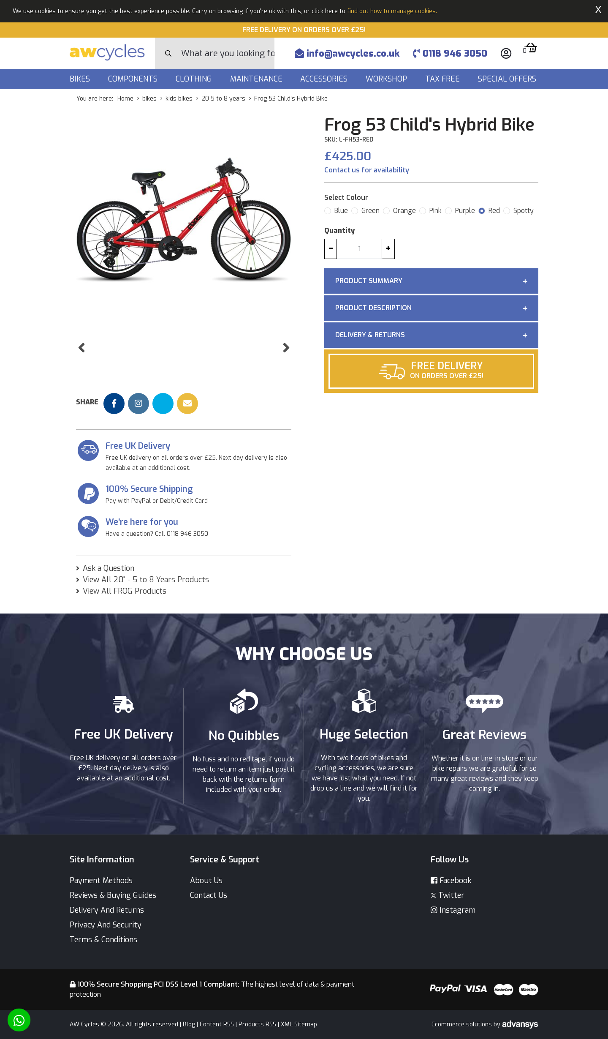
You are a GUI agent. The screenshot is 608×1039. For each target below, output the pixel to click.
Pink (435, 210)
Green (370, 210)
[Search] (227, 53)
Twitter (447, 895)
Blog (189, 1024)
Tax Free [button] (443, 79)
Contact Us (208, 895)
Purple (465, 210)
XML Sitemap (299, 1024)
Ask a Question (108, 578)
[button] (81, 370)
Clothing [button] (195, 79)
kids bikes (179, 99)
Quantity (339, 230)
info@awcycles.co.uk (347, 53)
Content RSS (217, 1024)
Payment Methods (101, 880)
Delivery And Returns (107, 910)
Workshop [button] (387, 79)
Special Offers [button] (508, 79)
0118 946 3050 (450, 53)
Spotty (523, 210)
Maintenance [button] (257, 79)
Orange (404, 210)
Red (494, 210)
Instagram (453, 910)
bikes (149, 99)
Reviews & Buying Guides (113, 895)
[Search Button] (168, 53)
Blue (341, 210)
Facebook (451, 880)
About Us (206, 880)
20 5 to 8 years (223, 99)
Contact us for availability (366, 170)
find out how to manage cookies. (392, 11)
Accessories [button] (325, 79)
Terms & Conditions (103, 940)
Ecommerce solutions (463, 1024)
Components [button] (134, 79)
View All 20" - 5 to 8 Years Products (146, 589)
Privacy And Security (105, 925)
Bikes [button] (81, 79)
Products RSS (257, 1024)
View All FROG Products (124, 601)
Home (125, 99)
